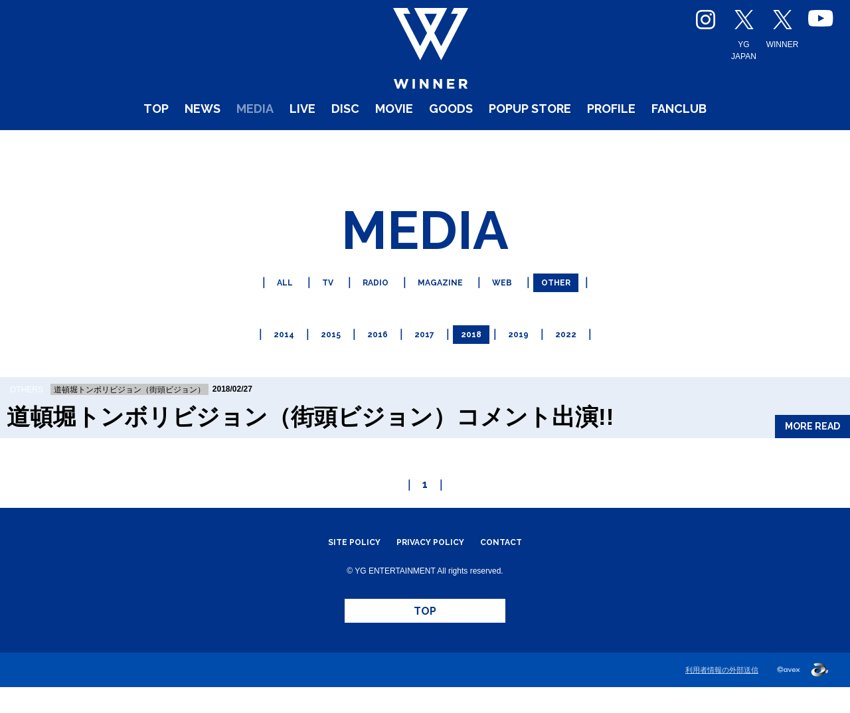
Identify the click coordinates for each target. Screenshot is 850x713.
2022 (578, 345)
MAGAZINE (441, 298)
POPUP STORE (549, 145)
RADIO (367, 298)
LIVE (268, 145)
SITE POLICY (340, 551)
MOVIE (380, 145)
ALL (267, 298)
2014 (272, 345)
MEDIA (209, 145)
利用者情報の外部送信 (721, 696)
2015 (323, 345)
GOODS (449, 145)
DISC (320, 145)
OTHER (571, 298)
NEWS (143, 145)
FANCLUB (741, 145)
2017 (425, 345)
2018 (476, 345)
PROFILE (654, 145)
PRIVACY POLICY (430, 551)
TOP (86, 145)
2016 (374, 345)
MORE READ (799, 427)
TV (314, 298)
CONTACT (515, 551)
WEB (511, 298)
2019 (527, 345)
